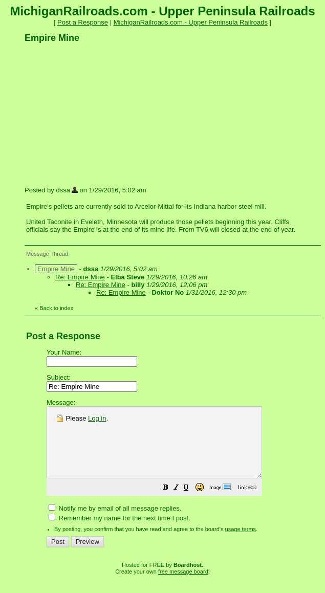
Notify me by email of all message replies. (115, 522)
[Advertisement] (101, 114)
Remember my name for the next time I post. (119, 532)
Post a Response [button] (82, 22)
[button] (191, 503)
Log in (97, 418)
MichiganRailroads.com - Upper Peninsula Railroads (191, 22)
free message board (183, 585)
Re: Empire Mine (80, 277)
